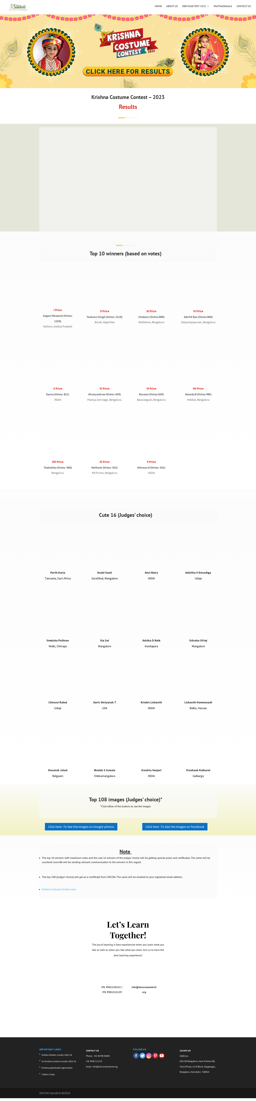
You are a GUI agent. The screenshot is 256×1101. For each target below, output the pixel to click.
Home (158, 6)
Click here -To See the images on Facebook (175, 830)
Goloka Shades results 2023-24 (57, 1058)
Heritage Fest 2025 (194, 6)
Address (184, 1059)
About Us (172, 6)
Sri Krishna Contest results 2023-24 (59, 1064)
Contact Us (244, 6)
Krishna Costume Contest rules (59, 892)
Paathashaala (223, 6)
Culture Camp (48, 1077)
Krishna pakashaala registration (57, 1071)
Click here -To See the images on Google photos (81, 830)
